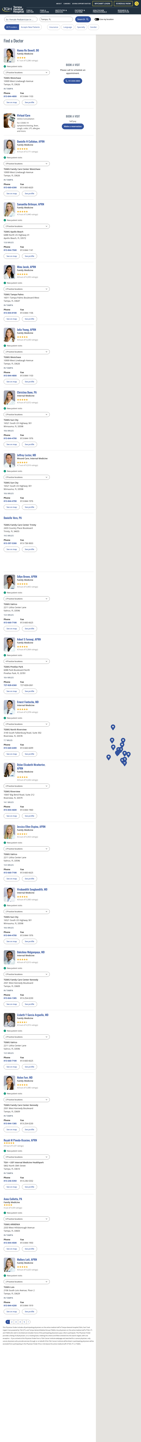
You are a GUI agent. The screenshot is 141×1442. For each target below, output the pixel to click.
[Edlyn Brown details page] (9, 582)
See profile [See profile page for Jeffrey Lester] (29, 507)
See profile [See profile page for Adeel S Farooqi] (29, 691)
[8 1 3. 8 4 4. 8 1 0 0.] (10, 312)
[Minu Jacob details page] (9, 272)
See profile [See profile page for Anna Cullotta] (29, 1249)
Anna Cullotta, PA (13, 1199)
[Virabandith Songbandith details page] (9, 894)
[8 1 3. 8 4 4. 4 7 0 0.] (10, 438)
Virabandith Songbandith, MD (32, 889)
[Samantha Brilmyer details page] (9, 209)
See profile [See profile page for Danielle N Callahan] (29, 193)
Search (83, 19)
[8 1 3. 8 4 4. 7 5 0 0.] (10, 250)
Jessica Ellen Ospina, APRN (31, 826)
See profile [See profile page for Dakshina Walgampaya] (29, 1004)
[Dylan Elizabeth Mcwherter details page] (9, 772)
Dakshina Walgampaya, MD (31, 952)
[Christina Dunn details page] (9, 397)
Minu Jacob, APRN (26, 267)
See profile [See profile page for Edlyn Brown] (29, 628)
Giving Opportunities (81, 4)
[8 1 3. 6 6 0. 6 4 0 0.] (10, 747)
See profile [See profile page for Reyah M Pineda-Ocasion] (29, 1187)
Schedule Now (123, 3)
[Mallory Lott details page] (9, 1265)
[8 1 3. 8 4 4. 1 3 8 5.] (10, 998)
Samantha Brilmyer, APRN (30, 204)
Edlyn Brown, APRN (27, 576)
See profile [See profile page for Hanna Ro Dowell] (29, 102)
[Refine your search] (20, 19)
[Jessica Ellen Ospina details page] (9, 832)
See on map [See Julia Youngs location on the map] (12, 381)
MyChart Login (102, 3)
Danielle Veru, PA (13, 518)
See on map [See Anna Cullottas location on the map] (12, 1249)
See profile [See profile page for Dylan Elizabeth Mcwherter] (29, 816)
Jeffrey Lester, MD (26, 455)
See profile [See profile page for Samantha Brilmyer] (29, 256)
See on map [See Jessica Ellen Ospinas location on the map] (12, 878)
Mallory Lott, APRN (27, 1259)
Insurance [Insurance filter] (53, 27)
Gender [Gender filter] (93, 27)
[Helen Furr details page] (9, 1083)
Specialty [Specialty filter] (81, 27)
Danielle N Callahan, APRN (31, 141)
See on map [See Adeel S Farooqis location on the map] (12, 691)
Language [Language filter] (67, 27)
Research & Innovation (123, 11)
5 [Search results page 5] (24, 1322)
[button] (27, 72)
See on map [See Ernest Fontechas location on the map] (12, 754)
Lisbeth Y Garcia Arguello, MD (32, 1015)
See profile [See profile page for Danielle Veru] (29, 549)
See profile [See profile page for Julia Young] (29, 381)
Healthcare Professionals (100, 11)
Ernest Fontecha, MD (28, 702)
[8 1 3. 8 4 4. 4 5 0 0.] (10, 1242)
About (59, 4)
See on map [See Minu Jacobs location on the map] (12, 319)
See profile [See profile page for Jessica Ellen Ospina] (29, 878)
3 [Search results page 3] (15, 1322)
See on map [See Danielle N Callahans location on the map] (12, 193)
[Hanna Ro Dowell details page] (9, 55)
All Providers (11, 27)
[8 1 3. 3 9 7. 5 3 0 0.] (10, 543)
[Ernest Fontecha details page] (9, 707)
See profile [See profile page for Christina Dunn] (29, 444)
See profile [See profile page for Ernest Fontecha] (29, 754)
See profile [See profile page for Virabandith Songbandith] (29, 941)
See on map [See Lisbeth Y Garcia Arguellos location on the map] (12, 1067)
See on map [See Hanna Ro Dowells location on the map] (12, 102)
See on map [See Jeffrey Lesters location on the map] (12, 507)
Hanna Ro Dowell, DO (28, 50)
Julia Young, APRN (26, 329)
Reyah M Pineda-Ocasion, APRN (20, 1140)
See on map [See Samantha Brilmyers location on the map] (12, 256)
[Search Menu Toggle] (137, 3)
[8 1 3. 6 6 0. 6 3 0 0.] (10, 187)
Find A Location (44, 11)
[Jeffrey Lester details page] (9, 460)
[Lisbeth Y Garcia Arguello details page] (9, 1020)
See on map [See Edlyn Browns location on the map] (12, 628)
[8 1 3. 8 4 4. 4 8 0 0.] (10, 96)
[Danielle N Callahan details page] (9, 147)
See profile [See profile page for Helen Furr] (29, 1129)
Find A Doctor (29, 11)
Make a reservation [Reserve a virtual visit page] (73, 126)
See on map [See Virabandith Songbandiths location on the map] (12, 941)
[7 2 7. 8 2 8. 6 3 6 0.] (10, 685)
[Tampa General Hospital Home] (13, 10)
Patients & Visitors (80, 11)
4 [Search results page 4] (20, 1322)
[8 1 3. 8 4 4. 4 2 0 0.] (10, 1305)
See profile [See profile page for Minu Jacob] (29, 319)
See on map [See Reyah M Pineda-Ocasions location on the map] (12, 1187)
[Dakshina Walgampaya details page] (9, 957)
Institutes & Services (61, 11)
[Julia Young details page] (9, 335)
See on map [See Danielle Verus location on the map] (12, 549)
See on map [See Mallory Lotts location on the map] (12, 1311)
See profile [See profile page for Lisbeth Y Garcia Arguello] (29, 1067)
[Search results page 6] (28, 1322)
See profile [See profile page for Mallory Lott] (29, 1311)
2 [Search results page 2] (11, 1322)
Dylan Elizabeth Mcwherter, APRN (31, 766)
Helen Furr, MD (24, 1077)
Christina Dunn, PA (27, 392)
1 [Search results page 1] (7, 1322)
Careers (67, 4)
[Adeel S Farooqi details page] (9, 644)
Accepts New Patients (30, 27)
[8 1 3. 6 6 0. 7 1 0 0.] (10, 622)
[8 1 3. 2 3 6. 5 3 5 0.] (10, 1180)
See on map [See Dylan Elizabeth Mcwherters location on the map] (12, 816)
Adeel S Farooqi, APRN (29, 639)
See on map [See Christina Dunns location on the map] (12, 444)
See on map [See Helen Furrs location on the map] (12, 1129)
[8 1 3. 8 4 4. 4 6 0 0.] (10, 809)
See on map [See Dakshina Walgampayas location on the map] (12, 1004)
